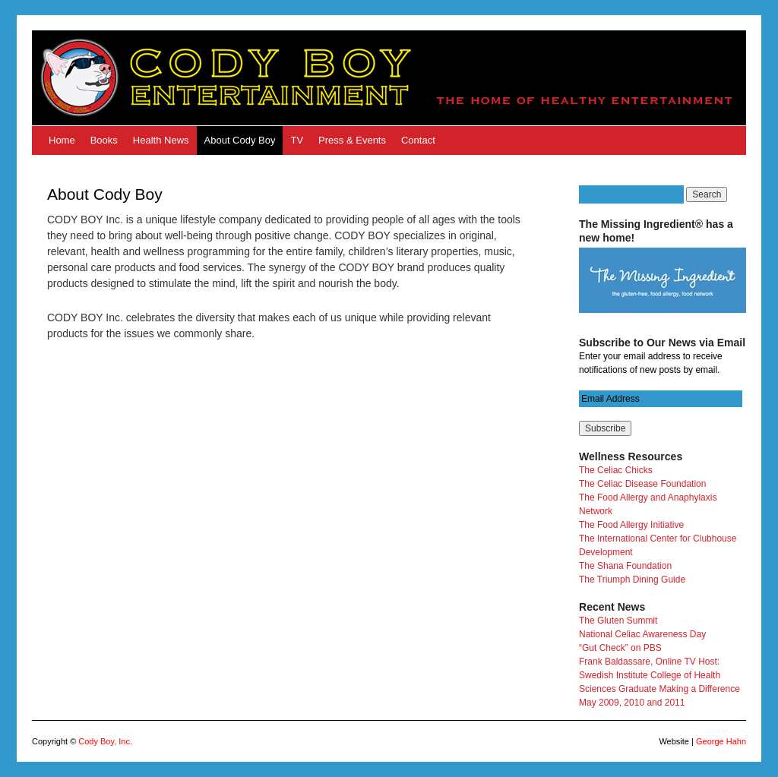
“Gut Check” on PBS (620, 648)
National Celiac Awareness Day (642, 634)
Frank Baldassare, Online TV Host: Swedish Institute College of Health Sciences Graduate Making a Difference (659, 675)
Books (104, 140)
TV (296, 140)
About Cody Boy (240, 140)
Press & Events (352, 140)
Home (62, 140)
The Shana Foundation (625, 566)
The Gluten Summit (618, 620)
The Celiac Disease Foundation (642, 484)
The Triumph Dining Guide (632, 579)
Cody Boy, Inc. (105, 741)
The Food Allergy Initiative (631, 525)
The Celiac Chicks (616, 470)
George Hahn (721, 741)
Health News (161, 140)
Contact (418, 140)
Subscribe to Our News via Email (662, 342)
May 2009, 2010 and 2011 (632, 702)
